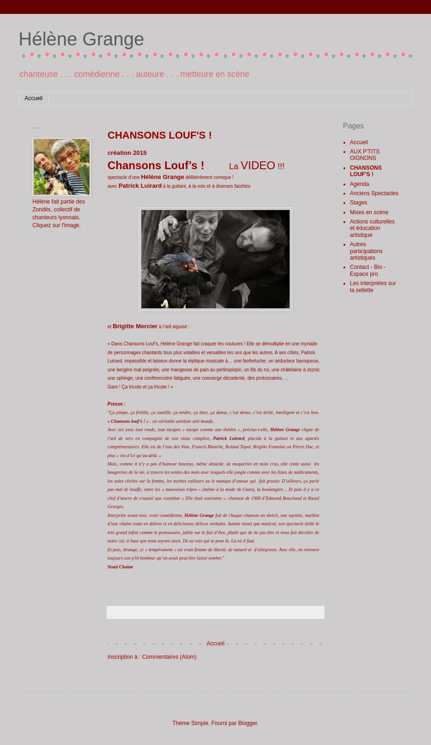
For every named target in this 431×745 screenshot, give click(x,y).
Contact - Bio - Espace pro (368, 270)
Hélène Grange (81, 39)
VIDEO (258, 165)
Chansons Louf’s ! (156, 165)
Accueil (34, 98)
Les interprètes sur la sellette (373, 286)
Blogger (247, 723)
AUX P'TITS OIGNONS (365, 154)
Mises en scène (369, 212)
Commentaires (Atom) (169, 657)
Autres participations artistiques (366, 251)
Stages (358, 202)
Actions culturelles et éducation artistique (372, 228)
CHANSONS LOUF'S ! (366, 171)
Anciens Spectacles (374, 193)
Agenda (359, 184)
